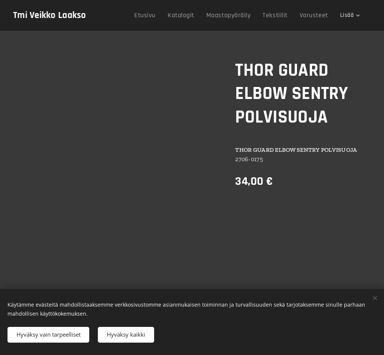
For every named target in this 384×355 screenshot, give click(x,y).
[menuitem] (159, 15)
